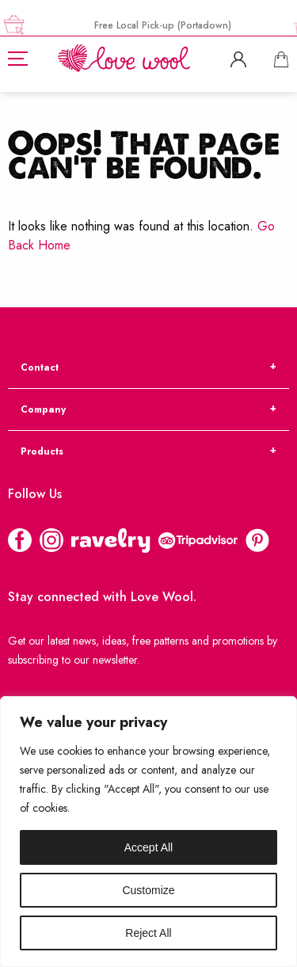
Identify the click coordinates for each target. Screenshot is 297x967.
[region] (148, 831)
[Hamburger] (18, 58)
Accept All (148, 847)
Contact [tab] (40, 367)
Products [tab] (42, 451)
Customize (148, 890)
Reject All (148, 933)
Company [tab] (43, 409)
